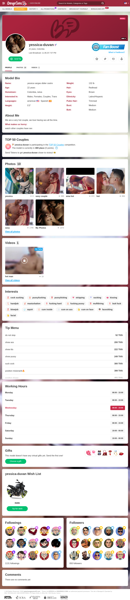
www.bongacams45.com (32, 591)
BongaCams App (98, 9)
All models (7, 9)
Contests (62, 9)
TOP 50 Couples (56, 145)
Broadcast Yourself (78, 9)
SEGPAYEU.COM (62, 591)
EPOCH (51, 591)
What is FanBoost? (117, 52)
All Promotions (48, 9)
